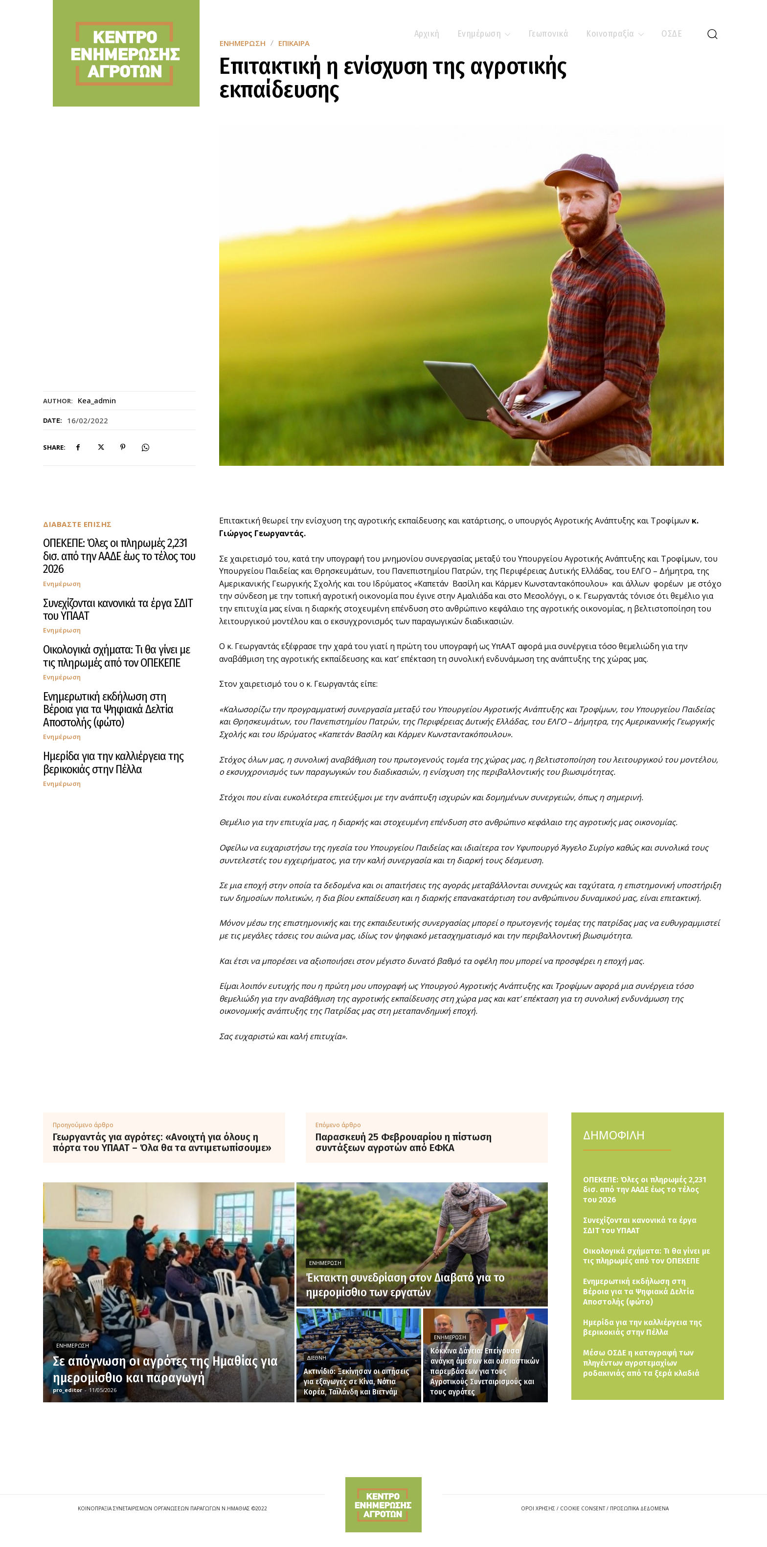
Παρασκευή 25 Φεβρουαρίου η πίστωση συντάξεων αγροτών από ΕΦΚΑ (404, 1142)
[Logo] (383, 1504)
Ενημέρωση (62, 584)
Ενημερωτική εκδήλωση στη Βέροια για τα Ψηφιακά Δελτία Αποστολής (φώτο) (108, 709)
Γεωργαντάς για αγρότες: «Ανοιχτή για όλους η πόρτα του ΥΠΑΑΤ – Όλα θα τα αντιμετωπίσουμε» (162, 1142)
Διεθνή (316, 1358)
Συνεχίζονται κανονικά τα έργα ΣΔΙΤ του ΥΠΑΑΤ (118, 609)
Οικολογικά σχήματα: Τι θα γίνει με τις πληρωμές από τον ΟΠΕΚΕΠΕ (116, 656)
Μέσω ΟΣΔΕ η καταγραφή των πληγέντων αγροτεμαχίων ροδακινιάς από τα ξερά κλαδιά (641, 1363)
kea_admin (97, 400)
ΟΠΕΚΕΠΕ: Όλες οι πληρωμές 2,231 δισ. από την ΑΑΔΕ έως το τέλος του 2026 (119, 556)
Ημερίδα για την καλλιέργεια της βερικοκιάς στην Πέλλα (113, 762)
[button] (712, 33)
